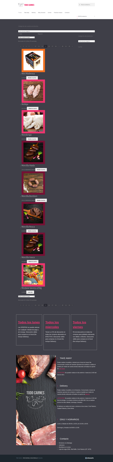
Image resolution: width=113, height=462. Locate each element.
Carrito (49, 12)
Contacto (67, 12)
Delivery (34, 12)
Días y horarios (41, 12)
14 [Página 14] (42, 46)
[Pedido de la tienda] (26, 37)
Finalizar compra (58, 12)
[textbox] (56, 31)
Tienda (20, 12)
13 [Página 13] (38, 46)
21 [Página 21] (66, 46)
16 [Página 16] (49, 46)
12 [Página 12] (35, 46)
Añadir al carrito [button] (32, 77)
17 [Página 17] (52, 46)
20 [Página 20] (62, 46)
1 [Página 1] (23, 46)
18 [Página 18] (55, 46)
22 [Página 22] (69, 46)
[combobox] (56, 31)
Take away (26, 12)
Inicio (20, 34)
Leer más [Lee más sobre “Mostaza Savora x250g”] (30, 292)
